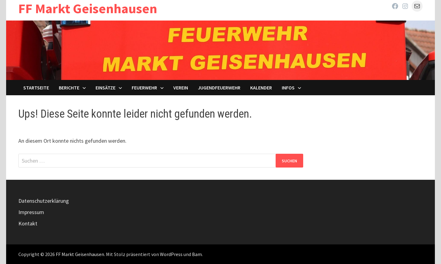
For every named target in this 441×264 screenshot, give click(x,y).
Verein (180, 88)
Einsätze (105, 88)
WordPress (171, 254)
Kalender (261, 88)
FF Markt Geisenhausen (87, 8)
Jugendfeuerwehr (219, 88)
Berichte (69, 88)
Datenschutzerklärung (43, 200)
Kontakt (27, 223)
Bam (197, 254)
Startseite (36, 88)
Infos (288, 88)
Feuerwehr (144, 88)
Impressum (31, 212)
